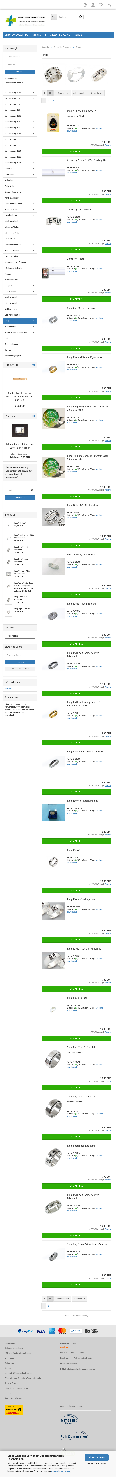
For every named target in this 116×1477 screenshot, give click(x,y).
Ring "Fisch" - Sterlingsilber (81, 900)
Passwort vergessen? (14, 83)
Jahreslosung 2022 (13, 140)
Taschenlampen (11, 345)
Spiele (7, 339)
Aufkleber (9, 181)
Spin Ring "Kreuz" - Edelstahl (82, 1097)
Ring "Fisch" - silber (77, 998)
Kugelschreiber (11, 280)
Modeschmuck (11, 298)
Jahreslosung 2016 (13, 105)
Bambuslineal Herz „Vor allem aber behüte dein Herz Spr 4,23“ (19, 397)
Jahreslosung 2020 (13, 128)
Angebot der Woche (60, 35)
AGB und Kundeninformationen (18, 1354)
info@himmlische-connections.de (81, 1370)
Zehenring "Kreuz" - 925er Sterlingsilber (87, 161)
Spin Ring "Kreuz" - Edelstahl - (82, 308)
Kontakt (8, 1369)
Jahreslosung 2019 (13, 122)
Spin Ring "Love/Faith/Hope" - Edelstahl (88, 1245)
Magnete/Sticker (12, 228)
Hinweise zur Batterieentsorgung (18, 1389)
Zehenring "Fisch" (76, 259)
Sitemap (8, 689)
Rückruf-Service (11, 1384)
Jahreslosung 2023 (13, 146)
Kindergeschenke (12, 222)
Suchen (20, 663)
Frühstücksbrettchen (13, 204)
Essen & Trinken (12, 251)
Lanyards (9, 286)
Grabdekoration (11, 257)
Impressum (9, 1359)
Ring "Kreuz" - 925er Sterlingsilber (84, 949)
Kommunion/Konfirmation (15, 263)
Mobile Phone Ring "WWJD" (81, 111)
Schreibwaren (10, 327)
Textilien (8, 351)
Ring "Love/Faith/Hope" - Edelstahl (85, 752)
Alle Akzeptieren (97, 1457)
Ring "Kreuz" (73, 851)
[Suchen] (81, 17)
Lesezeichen (10, 292)
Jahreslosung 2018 (13, 117)
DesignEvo (78, 1407)
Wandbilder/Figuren (13, 356)
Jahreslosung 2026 (13, 163)
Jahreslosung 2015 (13, 99)
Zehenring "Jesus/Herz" (79, 210)
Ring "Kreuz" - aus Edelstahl (81, 604)
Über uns (8, 1394)
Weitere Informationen (97, 1463)
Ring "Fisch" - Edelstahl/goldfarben (85, 358)
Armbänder (9, 175)
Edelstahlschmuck (12, 315)
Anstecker (9, 169)
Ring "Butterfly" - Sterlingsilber (82, 506)
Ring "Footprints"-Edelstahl (81, 1146)
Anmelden (20, 72)
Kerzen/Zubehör (11, 198)
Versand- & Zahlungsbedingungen (19, 1374)
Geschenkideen (11, 216)
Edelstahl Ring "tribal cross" (81, 555)
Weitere (78, 35)
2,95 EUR (20, 406)
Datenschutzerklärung (60, 1471)
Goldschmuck (11, 310)
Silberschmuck (11, 304)
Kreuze (8, 275)
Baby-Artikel (10, 187)
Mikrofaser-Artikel (12, 234)
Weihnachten (39, 35)
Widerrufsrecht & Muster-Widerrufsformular (23, 1379)
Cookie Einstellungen (13, 1399)
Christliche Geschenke (16, 35)
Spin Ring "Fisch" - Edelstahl (81, 1048)
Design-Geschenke (13, 193)
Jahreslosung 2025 (13, 158)
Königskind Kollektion (14, 269)
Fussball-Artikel (11, 210)
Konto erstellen (11, 79)
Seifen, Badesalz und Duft (16, 333)
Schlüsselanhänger (13, 245)
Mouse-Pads (10, 239)
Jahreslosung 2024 (13, 152)
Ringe (7, 321)
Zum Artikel (76, 152)
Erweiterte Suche (19, 670)
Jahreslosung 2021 (13, 134)
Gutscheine (9, 1364)
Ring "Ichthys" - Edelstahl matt (82, 801)
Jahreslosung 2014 (13, 93)
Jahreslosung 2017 (13, 111)
